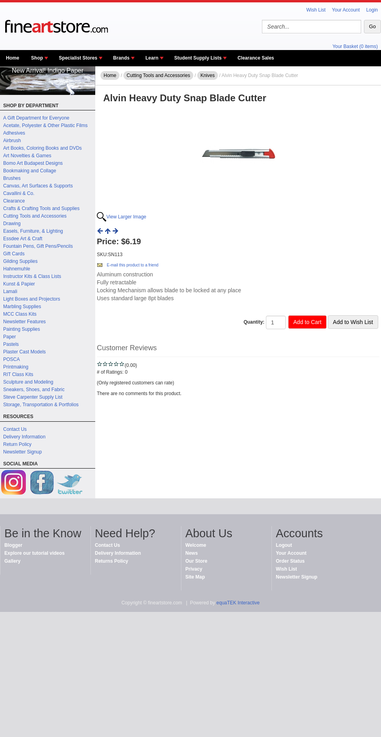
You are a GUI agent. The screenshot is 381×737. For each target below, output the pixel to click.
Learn (151, 58)
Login (372, 10)
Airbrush (12, 140)
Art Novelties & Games (27, 155)
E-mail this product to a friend (132, 265)
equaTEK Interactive (238, 603)
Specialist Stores (78, 58)
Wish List (316, 10)
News (191, 553)
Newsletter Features (24, 321)
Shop (37, 58)
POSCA (11, 359)
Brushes (12, 178)
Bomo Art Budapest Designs (33, 163)
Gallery (12, 561)
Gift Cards (14, 254)
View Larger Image (126, 217)
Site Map (195, 577)
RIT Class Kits (18, 374)
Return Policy (17, 444)
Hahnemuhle (16, 269)
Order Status (290, 561)
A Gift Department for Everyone (36, 118)
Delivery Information (24, 437)
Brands (121, 58)
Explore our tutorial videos (34, 553)
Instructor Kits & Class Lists (32, 276)
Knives (207, 75)
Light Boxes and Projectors (31, 299)
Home (12, 58)
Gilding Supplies (20, 261)
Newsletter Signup (22, 452)
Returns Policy (111, 561)
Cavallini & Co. (19, 193)
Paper (9, 337)
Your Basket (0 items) (355, 46)
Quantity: (254, 322)
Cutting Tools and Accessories (35, 216)
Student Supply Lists (197, 58)
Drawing (12, 223)
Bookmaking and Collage (29, 171)
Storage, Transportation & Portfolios (41, 404)
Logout (284, 545)
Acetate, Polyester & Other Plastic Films (45, 125)
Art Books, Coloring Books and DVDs (42, 148)
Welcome (195, 545)
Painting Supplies (21, 329)
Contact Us (15, 429)
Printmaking (15, 367)
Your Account (346, 10)
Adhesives (14, 133)
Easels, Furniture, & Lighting (33, 231)
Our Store (196, 561)
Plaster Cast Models (24, 352)
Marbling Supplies (22, 306)
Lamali (10, 291)
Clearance (14, 201)
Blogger (13, 545)
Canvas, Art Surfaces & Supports (38, 186)
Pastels (11, 344)
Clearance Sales (255, 58)
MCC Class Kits (20, 314)
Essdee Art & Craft (22, 238)
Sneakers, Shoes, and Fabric (34, 389)
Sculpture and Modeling (28, 382)
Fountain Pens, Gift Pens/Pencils (38, 246)
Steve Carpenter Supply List (32, 397)
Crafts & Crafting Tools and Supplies (41, 208)
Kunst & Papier (19, 284)
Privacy (193, 569)
